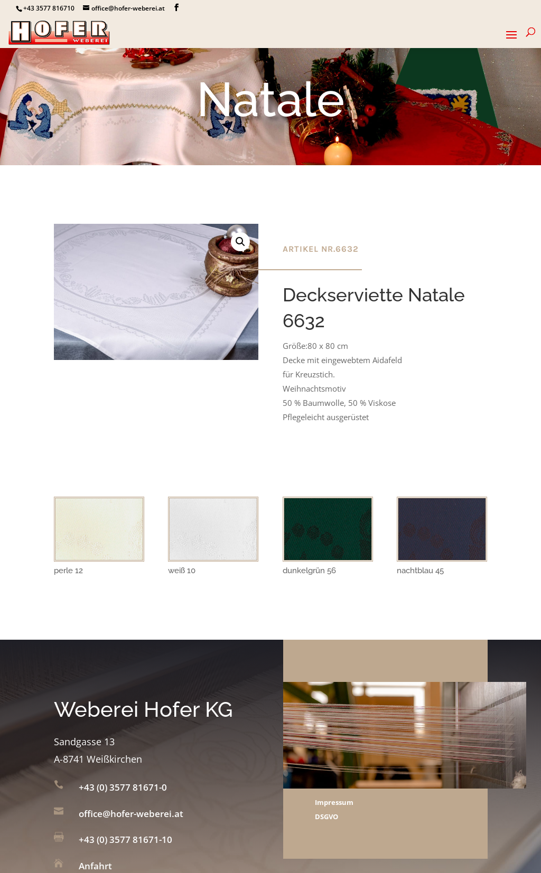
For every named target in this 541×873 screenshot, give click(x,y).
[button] (240, 241)
